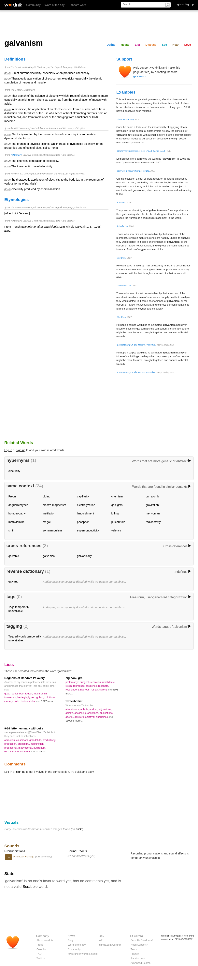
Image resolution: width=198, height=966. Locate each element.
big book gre (73, 678)
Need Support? (139, 944)
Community (33, 5)
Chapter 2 (121, 202)
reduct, (15, 693)
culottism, (50, 697)
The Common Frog (125, 119)
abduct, (94, 709)
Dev (101, 936)
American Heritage (24, 856)
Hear (175, 44)
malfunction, (37, 743)
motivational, (25, 747)
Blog (70, 940)
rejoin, (69, 685)
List (137, 44)
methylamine (16, 522)
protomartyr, (72, 682)
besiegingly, (24, 697)
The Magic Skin (124, 285)
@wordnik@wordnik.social (82, 953)
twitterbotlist (73, 701)
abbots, (85, 709)
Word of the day (54, 5)
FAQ (39, 953)
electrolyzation (86, 505)
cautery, (9, 701)
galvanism (139, 76)
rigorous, (85, 689)
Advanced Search (140, 962)
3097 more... (48, 701)
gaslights (117, 505)
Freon (12, 496)
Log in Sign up (184, 4)
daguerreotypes (18, 505)
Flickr (79, 829)
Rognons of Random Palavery (24, 678)
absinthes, (93, 712)
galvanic (13, 556)
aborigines (102, 716)
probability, (24, 743)
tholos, (25, 701)
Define (111, 44)
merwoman (153, 513)
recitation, (96, 682)
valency (116, 530)
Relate (125, 44)
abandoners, (72, 709)
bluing (46, 496)
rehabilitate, (109, 682)
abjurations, (105, 709)
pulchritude (118, 522)
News (71, 936)
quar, (7, 693)
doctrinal (25, 751)
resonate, (103, 685)
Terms (134, 949)
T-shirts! (41, 958)
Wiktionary (15, 154)
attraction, (10, 740)
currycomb (152, 496)
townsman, (10, 697)
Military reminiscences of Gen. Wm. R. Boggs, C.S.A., (141, 151)
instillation (49, 513)
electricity (14, 471)
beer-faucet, (26, 693)
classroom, (22, 740)
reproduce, (79, 685)
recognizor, (38, 697)
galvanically (84, 556)
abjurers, (80, 716)
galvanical (49, 556)
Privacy (135, 953)
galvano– (14, 581)
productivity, (49, 740)
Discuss (151, 44)
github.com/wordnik (110, 944)
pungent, (85, 682)
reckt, (17, 701)
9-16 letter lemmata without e (23, 728)
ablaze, (69, 712)
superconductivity (88, 530)
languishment (85, 513)
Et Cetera (136, 936)
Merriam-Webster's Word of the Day (133, 171)
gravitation (152, 505)
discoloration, (12, 751)
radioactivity (153, 522)
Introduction (122, 226)
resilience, (92, 685)
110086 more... (74, 720)
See (164, 44)
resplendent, (72, 689)
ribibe (32, 701)
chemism (117, 496)
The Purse (121, 258)
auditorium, (40, 747)
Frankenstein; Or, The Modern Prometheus (136, 345)
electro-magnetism (54, 505)
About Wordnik (44, 940)
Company (42, 936)
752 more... (42, 751)
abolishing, (80, 712)
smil (11, 530)
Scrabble (30, 887)
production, (11, 743)
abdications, (106, 712)
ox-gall (47, 522)
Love (187, 44)
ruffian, (95, 689)
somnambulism (52, 530)
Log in (8, 450)
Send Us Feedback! (142, 940)
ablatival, (90, 716)
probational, (11, 747)
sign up (20, 450)
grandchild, (36, 740)
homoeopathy (17, 513)
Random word (77, 5)
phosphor (83, 522)
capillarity (83, 496)
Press (39, 944)
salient (103, 689)
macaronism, (41, 693)
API (101, 940)
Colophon (41, 949)
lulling (115, 513)
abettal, (70, 716)
